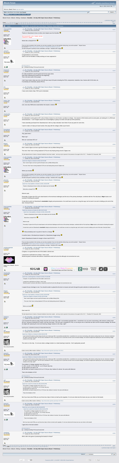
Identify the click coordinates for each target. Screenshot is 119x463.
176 (44, 23)
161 (12, 23)
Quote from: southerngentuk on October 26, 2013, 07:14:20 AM (36, 276)
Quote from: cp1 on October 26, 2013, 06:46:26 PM (33, 407)
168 (28, 23)
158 (6, 23)
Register (24, 14)
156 (101, 22)
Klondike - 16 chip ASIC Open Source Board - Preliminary (43, 18)
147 (82, 22)
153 (95, 22)
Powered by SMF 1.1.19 (50, 460)
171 (34, 23)
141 (70, 22)
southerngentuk (8, 247)
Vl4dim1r (6, 317)
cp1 (5, 330)
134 (55, 22)
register (22, 9)
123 (32, 22)
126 (38, 22)
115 (15, 22)
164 (19, 23)
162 (14, 23)
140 (68, 22)
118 (21, 22)
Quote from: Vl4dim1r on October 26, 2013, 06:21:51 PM (34, 334)
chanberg (6, 432)
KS (4, 87)
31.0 (21, 12)
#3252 (114, 248)
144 (76, 22)
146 (80, 22)
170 (32, 23)
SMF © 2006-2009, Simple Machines (65, 460)
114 (12, 22)
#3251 (114, 207)
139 (65, 22)
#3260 (114, 433)
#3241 (114, 29)
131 (48, 22)
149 (87, 22)
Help (11, 14)
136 (59, 22)
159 (8, 23)
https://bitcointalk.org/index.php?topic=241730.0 (52, 350)
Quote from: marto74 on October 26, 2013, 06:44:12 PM (34, 383)
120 (25, 22)
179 (51, 23)
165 (21, 23)
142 (72, 22)
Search (15, 14)
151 (91, 22)
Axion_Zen (7, 100)
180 (53, 23)
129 (44, 22)
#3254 (114, 291)
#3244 (114, 87)
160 (10, 23)
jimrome (6, 180)
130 (46, 22)
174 (40, 23)
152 (93, 22)
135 (57, 22)
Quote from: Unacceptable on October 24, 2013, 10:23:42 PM (35, 183)
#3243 (114, 70)
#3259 (114, 404)
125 (36, 22)
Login (19, 14)
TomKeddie (7, 114)
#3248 (114, 144)
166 (23, 23)
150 (89, 22)
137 (61, 22)
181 (55, 23)
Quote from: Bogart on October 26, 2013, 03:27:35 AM (34, 160)
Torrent (24, 12)
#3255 (114, 317)
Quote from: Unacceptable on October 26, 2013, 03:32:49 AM (35, 294)
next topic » (114, 21)
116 (17, 22)
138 (63, 22)
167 (25, 23)
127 (40, 22)
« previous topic (108, 20)
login (17, 9)
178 (49, 23)
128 (42, 22)
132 (51, 22)
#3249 (114, 157)
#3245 (114, 101)
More (28, 14)
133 (53, 22)
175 (42, 23)
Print (114, 23)
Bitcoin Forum (6, 18)
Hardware (23, 18)
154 (97, 22)
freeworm (6, 70)
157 (4, 23)
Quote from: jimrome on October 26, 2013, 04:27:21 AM (34, 210)
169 (30, 23)
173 (38, 23)
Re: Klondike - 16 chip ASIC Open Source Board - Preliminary (42, 29)
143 (74, 22)
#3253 (114, 273)
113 (10, 22)
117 (19, 22)
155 (99, 22)
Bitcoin (13, 18)
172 (36, 23)
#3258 (114, 380)
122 (29, 22)
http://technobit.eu (26, 65)
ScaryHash (7, 129)
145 (78, 22)
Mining (18, 18)
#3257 (114, 354)
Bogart (6, 143)
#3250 (114, 180)
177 (47, 23)
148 (84, 22)
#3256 (114, 331)
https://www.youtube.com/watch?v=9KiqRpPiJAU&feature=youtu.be (45, 46)
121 (27, 22)
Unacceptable (8, 29)
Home (7, 14)
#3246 (114, 114)
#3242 (114, 51)
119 (23, 22)
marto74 (6, 51)
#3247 (114, 130)
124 (34, 22)
